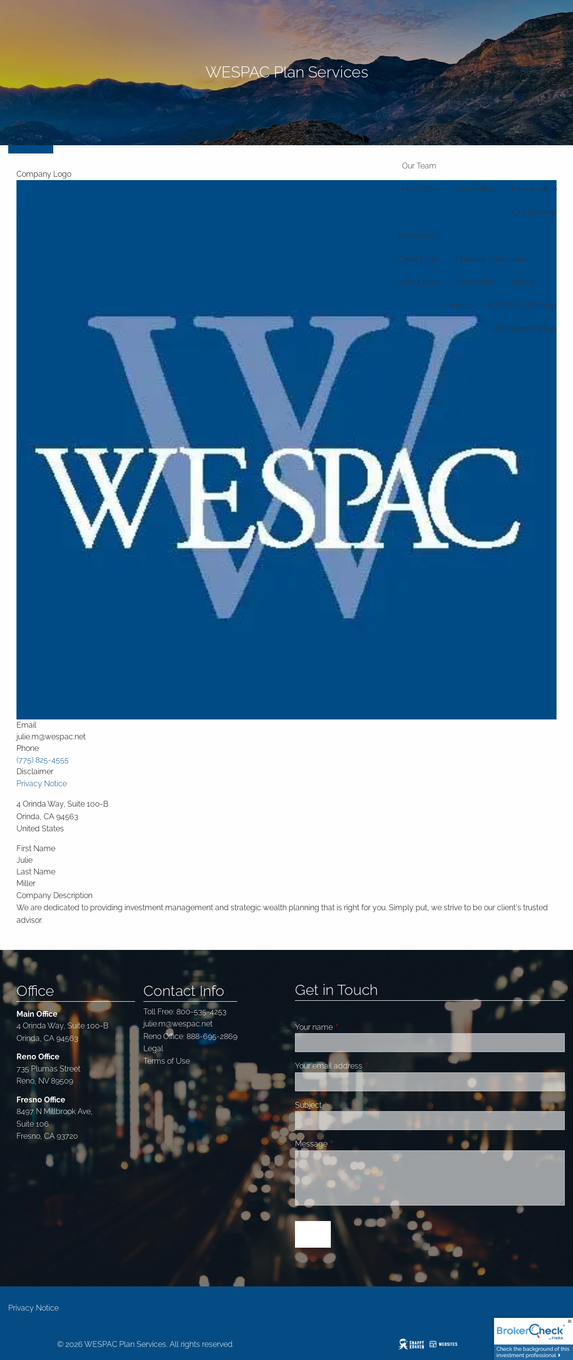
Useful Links (419, 282)
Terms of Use (166, 1061)
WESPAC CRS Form (522, 305)
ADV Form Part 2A (525, 328)
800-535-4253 (201, 1011)
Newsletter (475, 282)
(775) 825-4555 (42, 759)
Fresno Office (534, 189)
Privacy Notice (41, 783)
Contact (457, 305)
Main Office (421, 189)
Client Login (418, 258)
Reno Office (476, 189)
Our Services (535, 212)
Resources (416, 235)
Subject (345, 1105)
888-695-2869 (211, 1036)
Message (348, 1143)
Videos (522, 282)
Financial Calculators (491, 258)
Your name (350, 1027)
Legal (153, 1048)
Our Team (419, 165)
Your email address (365, 1065)
